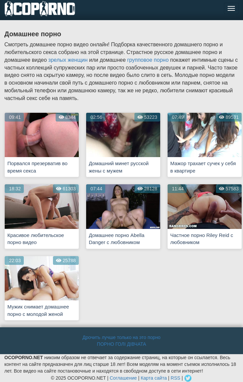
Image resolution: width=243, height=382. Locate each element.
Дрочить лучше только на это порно (121, 337)
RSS (175, 378)
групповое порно (148, 60)
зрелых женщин (67, 60)
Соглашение (123, 378)
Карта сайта (154, 378)
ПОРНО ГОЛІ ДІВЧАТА (121, 344)
